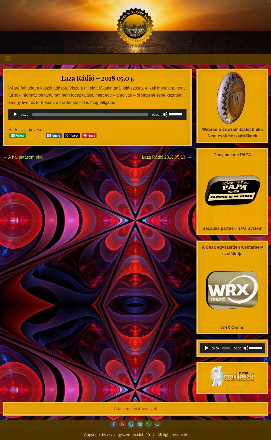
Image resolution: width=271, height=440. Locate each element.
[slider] (90, 114)
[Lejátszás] (15, 114)
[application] (97, 114)
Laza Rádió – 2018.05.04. (97, 77)
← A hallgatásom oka (22, 157)
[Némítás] (165, 114)
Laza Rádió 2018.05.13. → (167, 157)
